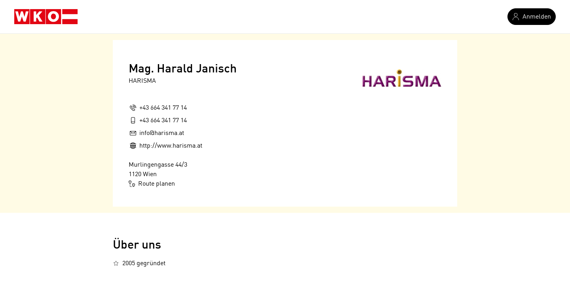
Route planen (152, 184)
